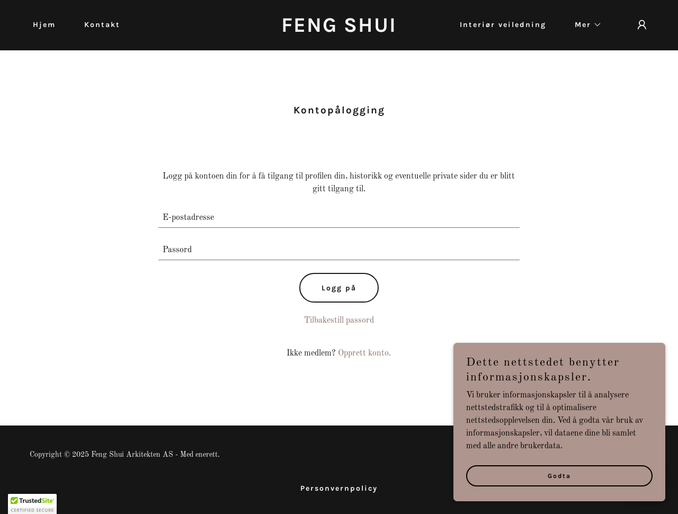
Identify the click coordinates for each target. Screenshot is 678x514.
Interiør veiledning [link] (503, 24)
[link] (339, 29)
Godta (559, 476)
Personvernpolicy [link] (339, 488)
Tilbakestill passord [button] (339, 320)
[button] (584, 25)
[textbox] (339, 218)
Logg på (339, 288)
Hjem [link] (44, 24)
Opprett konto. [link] (364, 353)
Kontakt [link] (102, 24)
